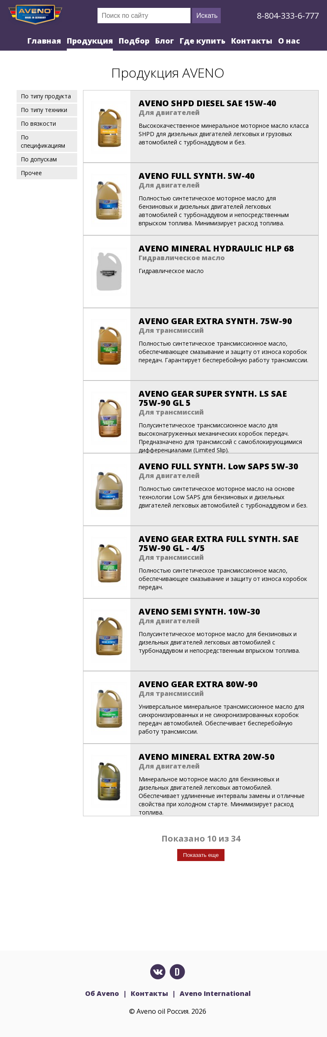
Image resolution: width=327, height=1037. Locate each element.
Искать (206, 15)
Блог (164, 41)
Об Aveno (102, 993)
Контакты (251, 41)
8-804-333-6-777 (288, 15)
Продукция (90, 41)
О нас (289, 41)
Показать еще (201, 855)
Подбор (134, 41)
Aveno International (215, 993)
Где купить (202, 41)
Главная (44, 41)
